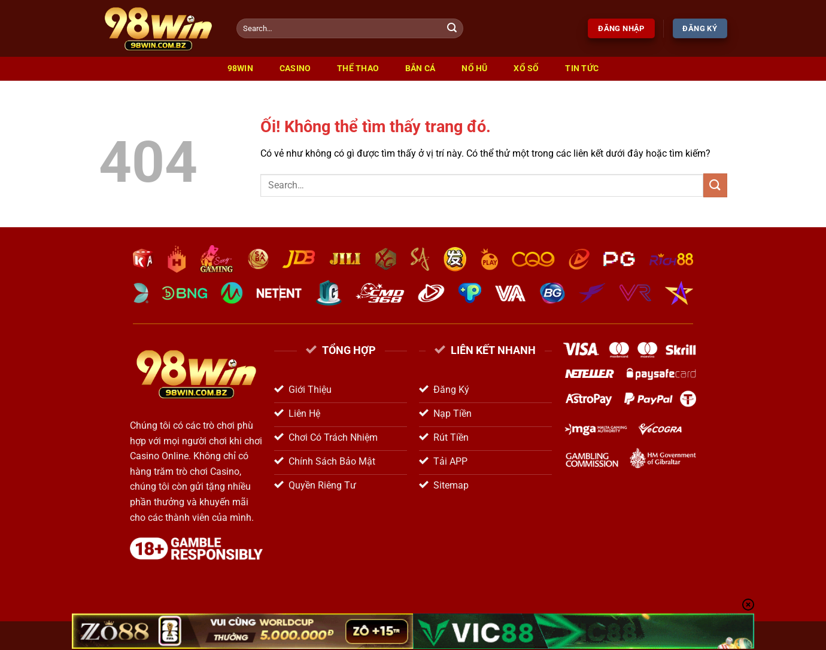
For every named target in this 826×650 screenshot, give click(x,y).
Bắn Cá (420, 68)
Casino (295, 68)
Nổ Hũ (474, 68)
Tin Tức (582, 68)
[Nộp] (452, 29)
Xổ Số (526, 68)
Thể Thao (358, 68)
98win (240, 68)
